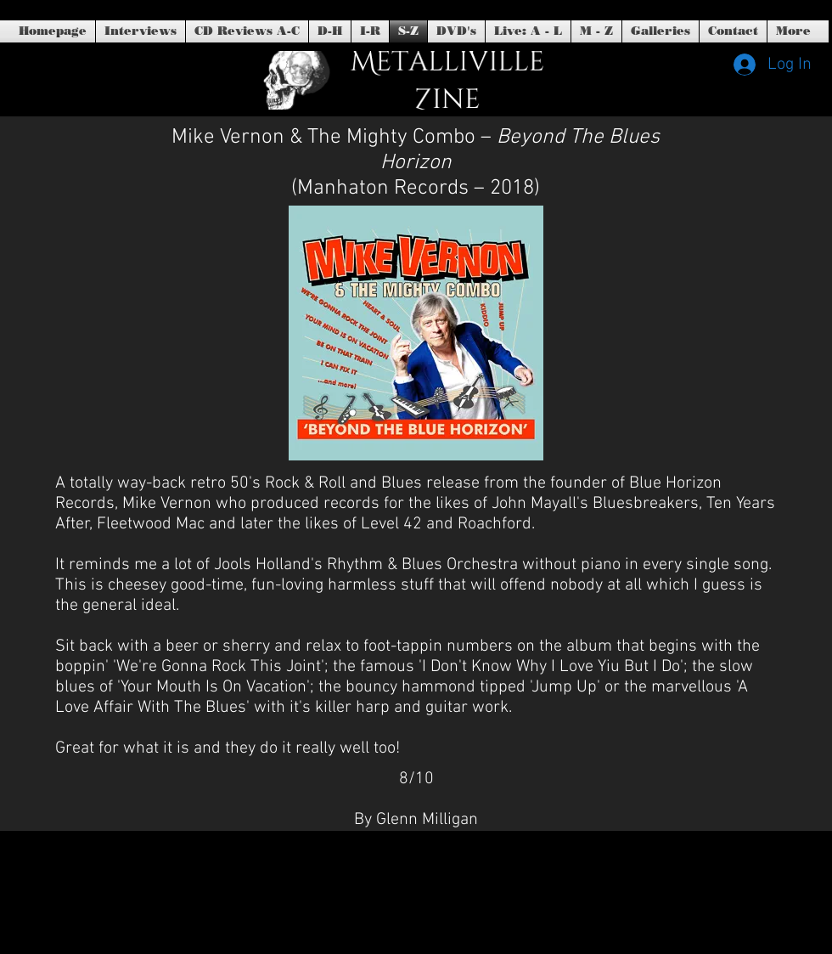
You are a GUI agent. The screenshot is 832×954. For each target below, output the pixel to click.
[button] (456, 31)
